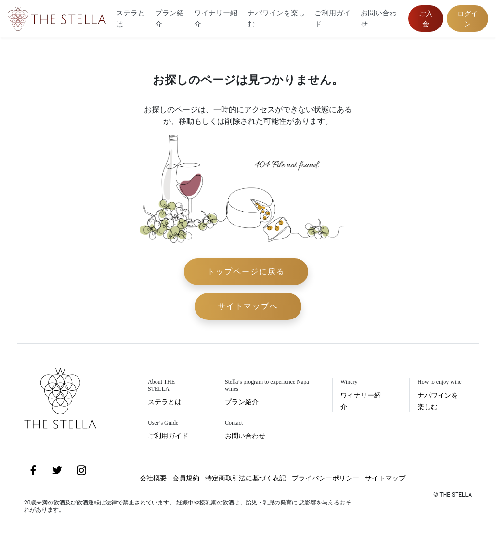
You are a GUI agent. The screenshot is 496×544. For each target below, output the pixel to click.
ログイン (467, 18)
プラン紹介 (169, 18)
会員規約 (185, 478)
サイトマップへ (248, 306)
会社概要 (153, 478)
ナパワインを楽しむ (276, 18)
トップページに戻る (246, 271)
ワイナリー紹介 (215, 18)
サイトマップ (385, 478)
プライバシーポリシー (325, 478)
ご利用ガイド (332, 18)
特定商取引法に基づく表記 (245, 478)
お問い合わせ (379, 18)
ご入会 (425, 18)
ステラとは (130, 18)
